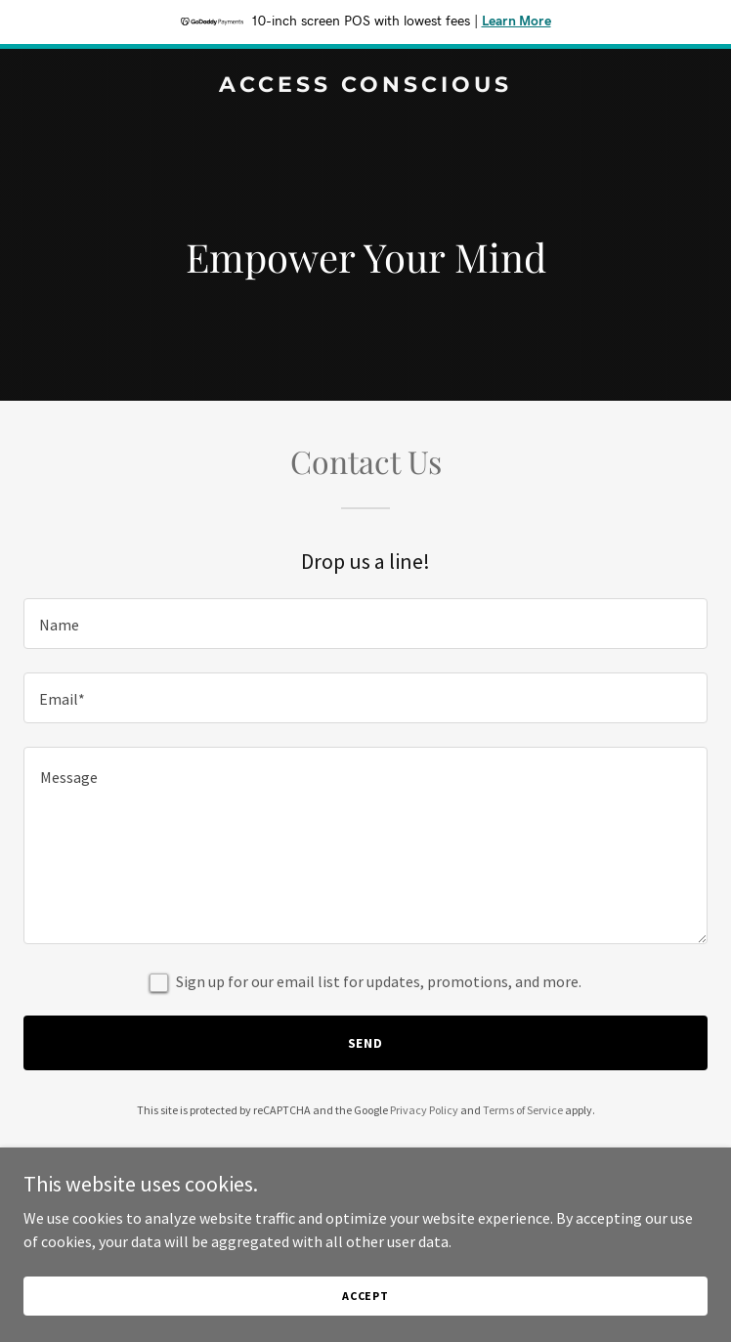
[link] (365, 86)
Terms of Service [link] (523, 1110)
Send (366, 1043)
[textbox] (365, 623)
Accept (365, 1295)
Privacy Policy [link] (424, 1110)
